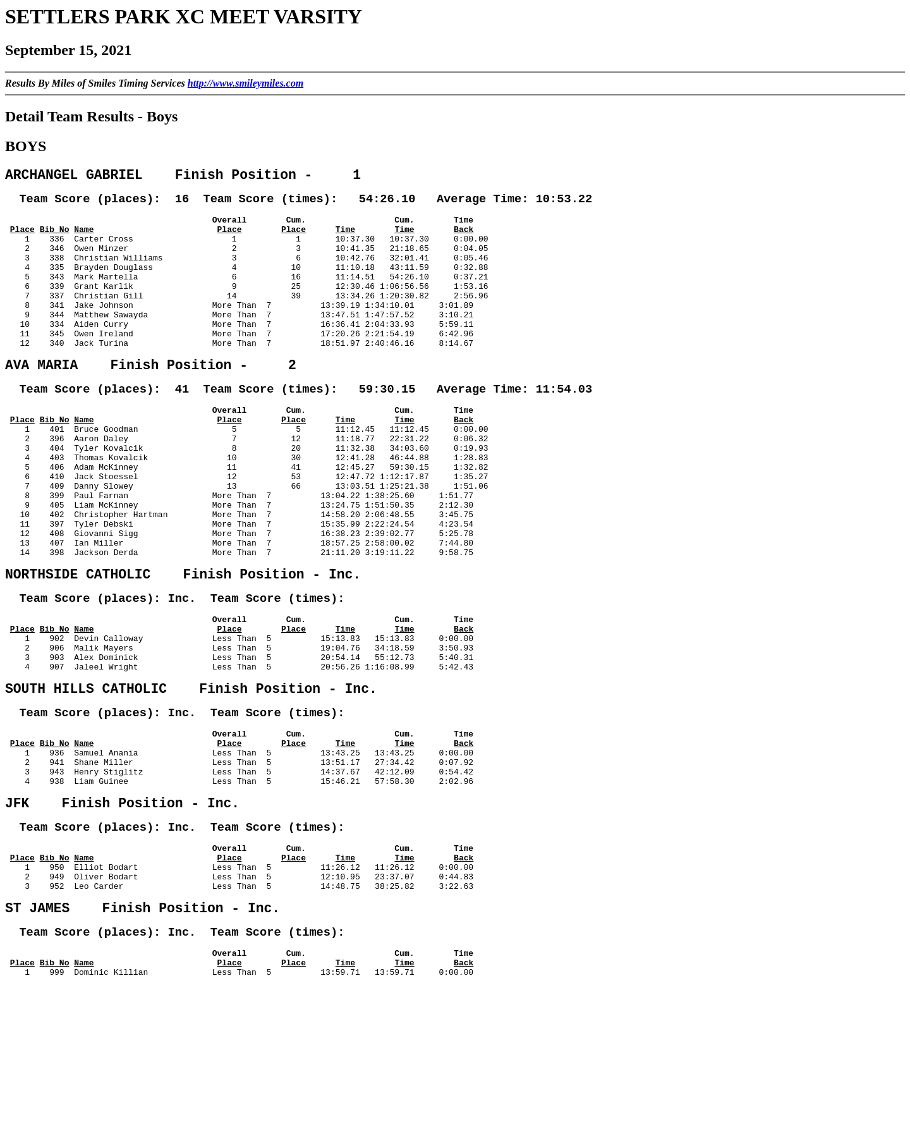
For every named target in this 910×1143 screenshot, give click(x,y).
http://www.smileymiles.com (245, 83)
